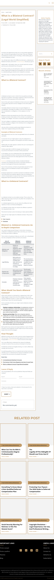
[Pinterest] (37, 550)
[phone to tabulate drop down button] (52, 3)
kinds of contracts (12, 339)
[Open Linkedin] (48, 63)
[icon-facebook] (40, 63)
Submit (7, 394)
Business (3, 161)
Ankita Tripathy (45, 18)
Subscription (47, 558)
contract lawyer (21, 61)
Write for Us (47, 555)
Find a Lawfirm (5, 551)
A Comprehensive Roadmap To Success (12, 360)
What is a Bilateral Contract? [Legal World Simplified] (15, 364)
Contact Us (46, 551)
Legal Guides (8, 12)
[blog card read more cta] (12, 457)
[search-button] (49, 3)
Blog (1, 558)
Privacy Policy (50, 578)
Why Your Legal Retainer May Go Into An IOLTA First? (48, 74)
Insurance (5, 221)
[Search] (52, 54)
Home (2, 12)
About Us (46, 548)
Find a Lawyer (4, 548)
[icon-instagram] (44, 63)
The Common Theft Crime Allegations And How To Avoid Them (18, 362)
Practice (2, 555)
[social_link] (21, 550)
